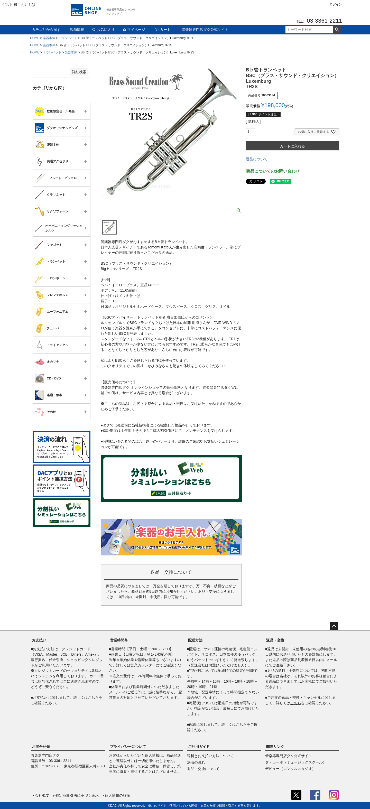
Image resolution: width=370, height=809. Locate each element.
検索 (337, 29)
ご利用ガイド (199, 747)
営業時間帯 (119, 640)
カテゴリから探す (46, 29)
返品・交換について (203, 769)
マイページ (134, 29)
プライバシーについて (128, 747)
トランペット (68, 38)
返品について (256, 159)
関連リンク (275, 747)
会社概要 (42, 795)
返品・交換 (275, 640)
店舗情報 (77, 29)
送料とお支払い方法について (210, 756)
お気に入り (103, 29)
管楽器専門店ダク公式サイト (205, 29)
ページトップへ (334, 626)
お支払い (39, 640)
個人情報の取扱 (117, 795)
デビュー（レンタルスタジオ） (290, 769)
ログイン (336, 4)
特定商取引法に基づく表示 (77, 795)
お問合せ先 (41, 747)
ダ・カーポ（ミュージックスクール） (295, 762)
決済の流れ (196, 762)
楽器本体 (49, 38)
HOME (34, 38)
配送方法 (195, 640)
